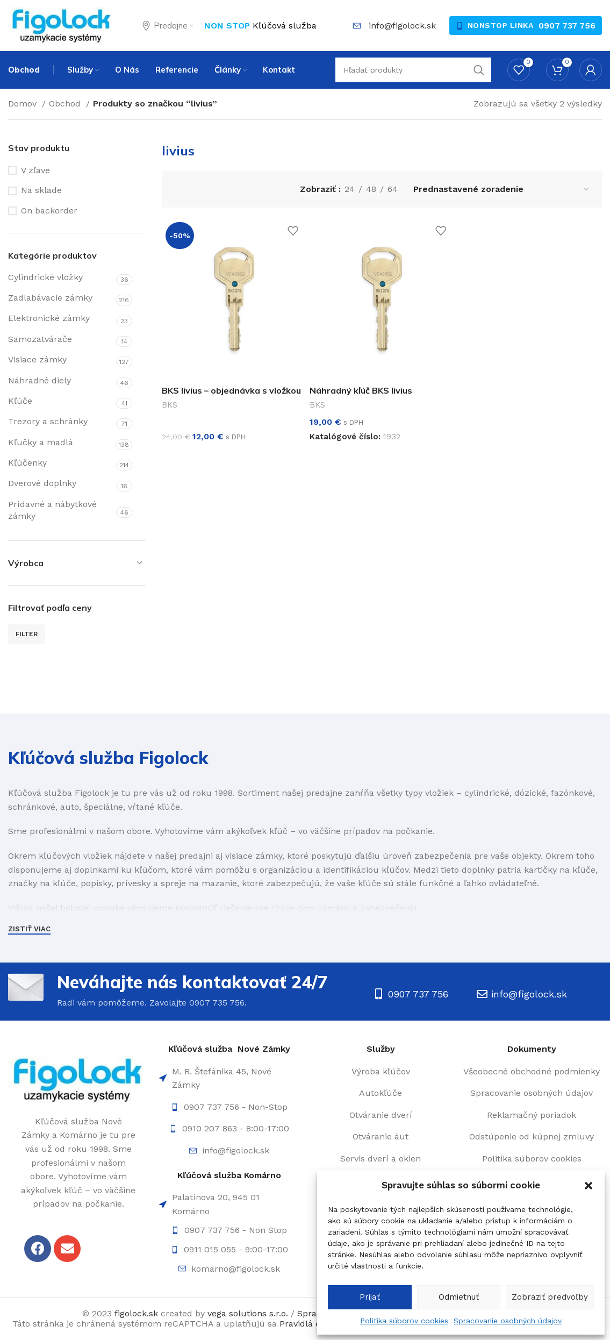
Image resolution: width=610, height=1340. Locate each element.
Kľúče (20, 401)
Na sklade (41, 190)
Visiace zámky (37, 359)
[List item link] (229, 1107)
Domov (23, 103)
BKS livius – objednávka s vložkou (231, 390)
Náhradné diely (39, 380)
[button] (588, 1185)
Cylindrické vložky (45, 277)
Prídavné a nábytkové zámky (52, 510)
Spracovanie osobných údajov (508, 1320)
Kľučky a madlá (40, 442)
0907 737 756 (567, 25)
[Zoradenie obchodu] (501, 189)
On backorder (49, 210)
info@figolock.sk (402, 25)
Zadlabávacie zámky (50, 298)
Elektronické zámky (49, 318)
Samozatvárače (40, 339)
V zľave (35, 170)
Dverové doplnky (42, 483)
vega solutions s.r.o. (247, 1313)
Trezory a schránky (48, 421)
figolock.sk (136, 1313)
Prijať (370, 1297)
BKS (169, 405)
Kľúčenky (27, 463)
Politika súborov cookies (404, 1320)
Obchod (66, 103)
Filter (27, 634)
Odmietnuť (459, 1297)
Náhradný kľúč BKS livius (361, 390)
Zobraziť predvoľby (550, 1297)
